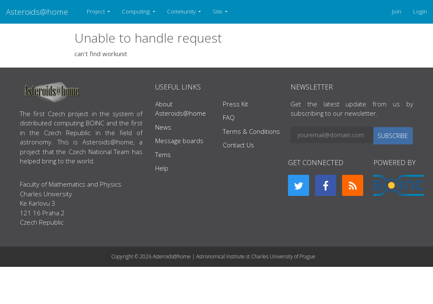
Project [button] (96, 11)
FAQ (229, 117)
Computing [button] (136, 11)
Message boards (179, 140)
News (163, 127)
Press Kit (235, 104)
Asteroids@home (37, 11)
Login (420, 11)
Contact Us (238, 145)
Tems (163, 154)
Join (396, 11)
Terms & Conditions (251, 131)
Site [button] (218, 11)
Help (161, 168)
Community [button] (182, 11)
